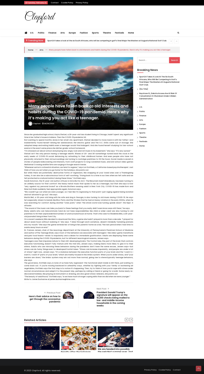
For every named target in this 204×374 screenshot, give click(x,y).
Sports (95, 32)
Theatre (107, 32)
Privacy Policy (82, 2)
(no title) (143, 89)
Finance (52, 32)
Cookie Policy (67, 2)
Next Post (102, 288)
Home (131, 32)
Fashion (84, 32)
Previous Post (53, 292)
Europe (72, 32)
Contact (55, 2)
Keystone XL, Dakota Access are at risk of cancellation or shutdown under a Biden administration (158, 96)
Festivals (119, 32)
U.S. (32, 32)
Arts (62, 32)
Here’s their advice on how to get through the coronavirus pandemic (44, 299)
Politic (41, 32)
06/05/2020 (49, 123)
